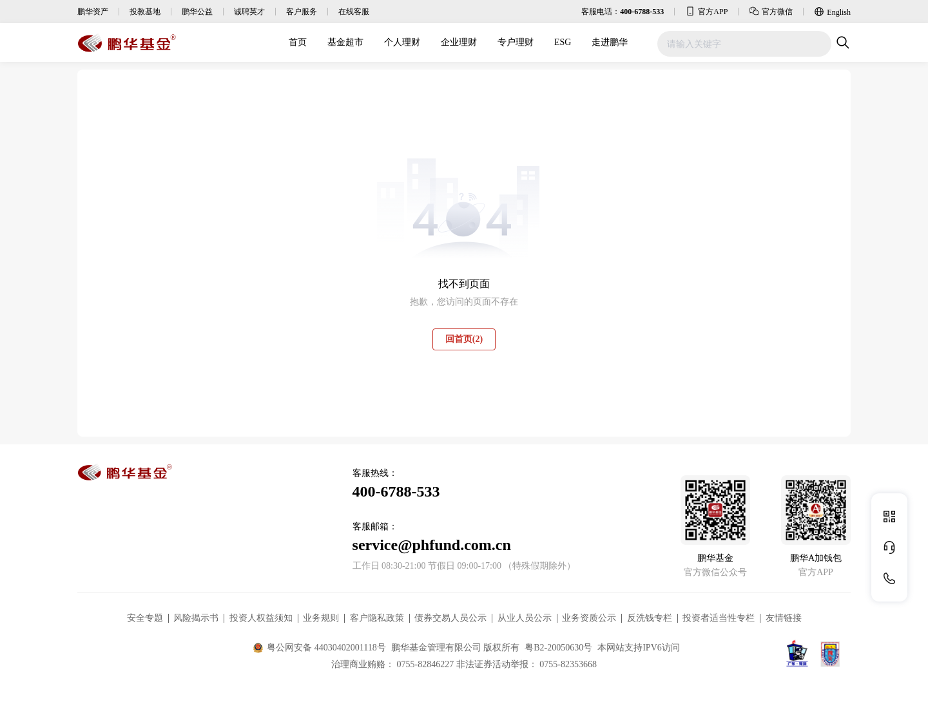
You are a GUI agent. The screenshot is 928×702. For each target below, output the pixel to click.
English (832, 11)
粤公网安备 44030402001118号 (319, 648)
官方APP (706, 11)
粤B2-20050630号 (558, 647)
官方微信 (771, 11)
